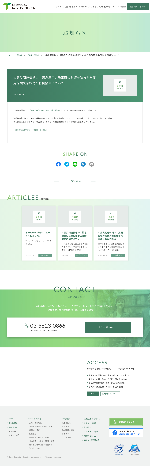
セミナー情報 (90, 422)
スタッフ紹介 (14, 435)
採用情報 (66, 418)
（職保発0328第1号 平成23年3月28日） (31, 130)
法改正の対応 (34, 448)
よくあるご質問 (95, 6)
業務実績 (12, 431)
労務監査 (32, 433)
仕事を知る (66, 423)
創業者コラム (110, 6)
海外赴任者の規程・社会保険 (40, 444)
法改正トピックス (92, 418)
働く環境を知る (68, 430)
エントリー (66, 437)
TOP (9, 55)
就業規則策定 (34, 430)
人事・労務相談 (35, 423)
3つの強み (13, 422)
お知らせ (83, 6)
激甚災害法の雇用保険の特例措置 (44, 110)
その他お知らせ (33, 55)
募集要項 (65, 433)
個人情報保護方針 (92, 440)
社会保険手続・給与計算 (39, 437)
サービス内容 (35, 418)
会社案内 (13, 427)
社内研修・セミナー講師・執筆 (41, 441)
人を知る (65, 426)
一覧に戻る (75, 181)
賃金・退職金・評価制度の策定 (41, 426)
